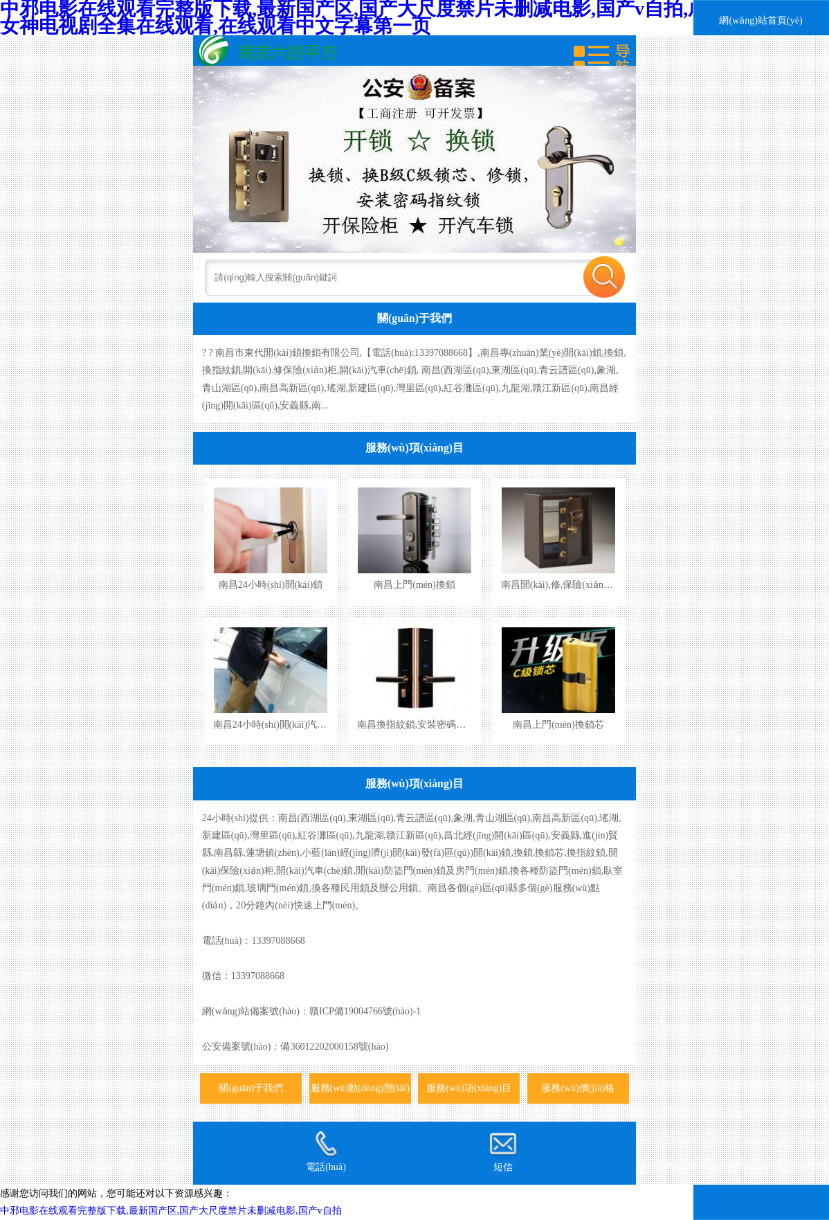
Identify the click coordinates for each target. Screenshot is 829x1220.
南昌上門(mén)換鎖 (414, 584)
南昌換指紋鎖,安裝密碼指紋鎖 (421, 724)
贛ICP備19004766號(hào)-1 (365, 1010)
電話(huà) (326, 1151)
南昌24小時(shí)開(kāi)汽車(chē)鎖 (284, 724)
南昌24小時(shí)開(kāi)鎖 (270, 584)
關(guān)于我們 (414, 318)
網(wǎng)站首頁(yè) (760, 20)
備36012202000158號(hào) (334, 1046)
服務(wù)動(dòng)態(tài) (360, 1087)
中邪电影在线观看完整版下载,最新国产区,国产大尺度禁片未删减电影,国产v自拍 (171, 1210)
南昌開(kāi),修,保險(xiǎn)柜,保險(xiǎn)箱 (587, 584)
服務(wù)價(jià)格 (577, 1087)
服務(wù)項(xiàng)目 (414, 448)
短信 (503, 1151)
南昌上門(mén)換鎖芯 (558, 724)
